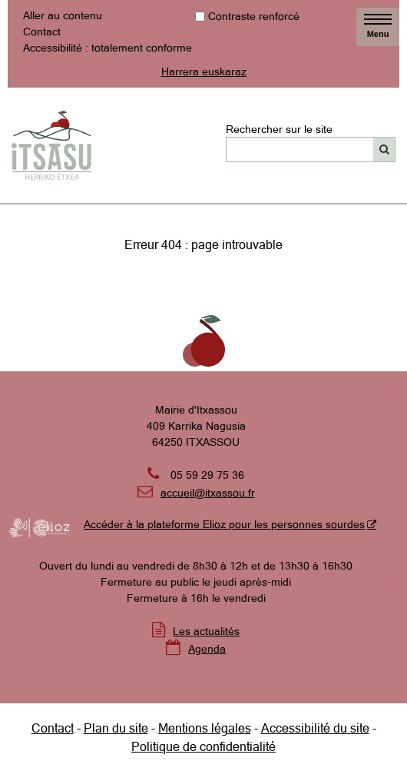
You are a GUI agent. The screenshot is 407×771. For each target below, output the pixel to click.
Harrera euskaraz (204, 71)
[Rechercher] (384, 149)
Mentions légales (204, 728)
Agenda (207, 649)
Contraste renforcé (253, 16)
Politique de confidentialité (203, 746)
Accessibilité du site (315, 728)
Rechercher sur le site (279, 128)
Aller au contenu (62, 15)
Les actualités (206, 631)
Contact (42, 31)
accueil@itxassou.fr (207, 493)
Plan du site (116, 728)
